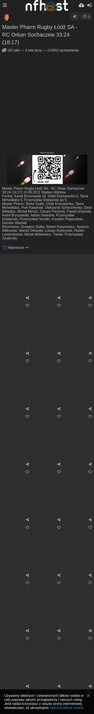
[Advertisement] (47, 101)
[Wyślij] (81, 5)
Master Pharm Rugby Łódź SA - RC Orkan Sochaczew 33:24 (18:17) (39, 34)
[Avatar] (6, 17)
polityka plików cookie (66, 708)
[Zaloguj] (89, 5)
